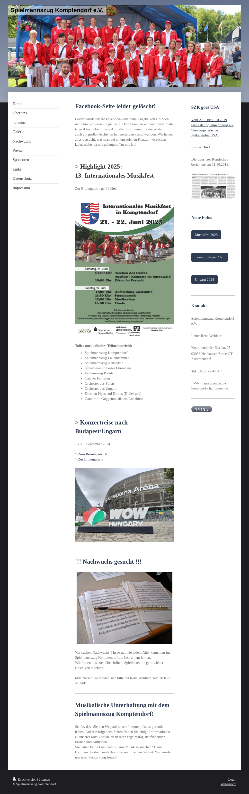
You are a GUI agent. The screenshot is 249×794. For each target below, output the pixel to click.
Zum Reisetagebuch (92, 454)
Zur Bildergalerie (90, 459)
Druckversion (25, 779)
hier (113, 188)
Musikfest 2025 (206, 235)
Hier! (206, 147)
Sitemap (44, 779)
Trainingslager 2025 (209, 257)
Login (232, 779)
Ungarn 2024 (204, 279)
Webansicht (228, 784)
